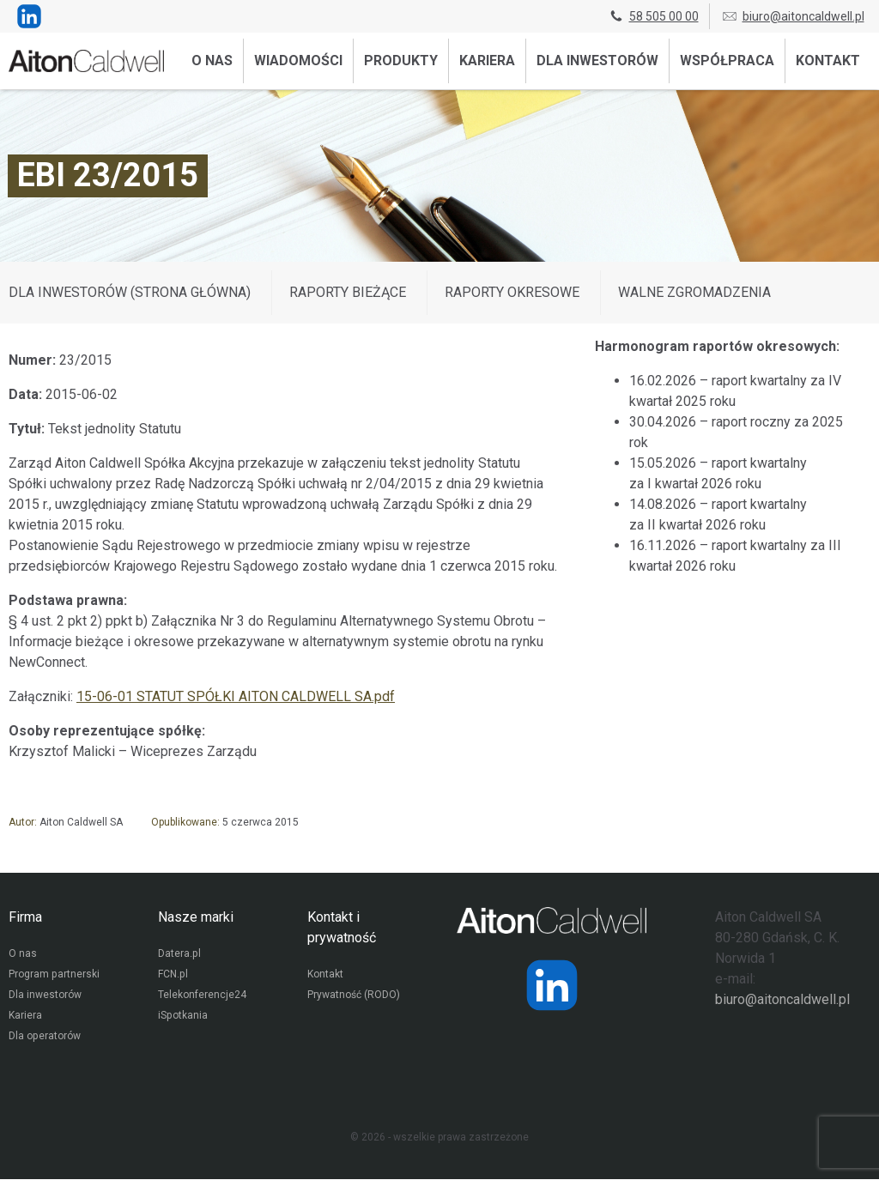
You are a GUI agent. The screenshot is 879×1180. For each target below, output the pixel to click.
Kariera (487, 60)
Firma (25, 917)
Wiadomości (298, 60)
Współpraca (727, 60)
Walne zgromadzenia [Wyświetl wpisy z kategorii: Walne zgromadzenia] (694, 292)
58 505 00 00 (653, 16)
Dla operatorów (44, 1038)
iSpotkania (182, 1017)
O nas (212, 60)
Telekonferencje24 (202, 996)
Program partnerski (54, 976)
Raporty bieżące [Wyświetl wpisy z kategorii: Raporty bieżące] (347, 292)
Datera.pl (179, 955)
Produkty (401, 60)
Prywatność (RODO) (353, 996)
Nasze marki (195, 917)
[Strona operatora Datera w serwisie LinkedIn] (552, 985)
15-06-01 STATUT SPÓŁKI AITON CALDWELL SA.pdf (235, 696)
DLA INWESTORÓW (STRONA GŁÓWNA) (130, 292)
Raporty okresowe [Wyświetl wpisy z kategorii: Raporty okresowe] (512, 292)
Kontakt (828, 60)
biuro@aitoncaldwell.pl (792, 16)
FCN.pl (172, 976)
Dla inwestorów (597, 60)
